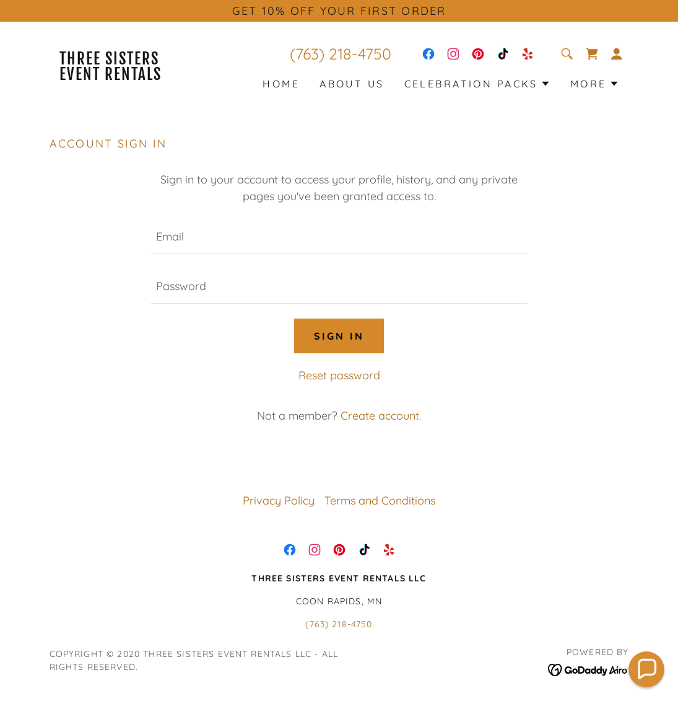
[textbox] (339, 236)
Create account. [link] (381, 415)
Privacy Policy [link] (279, 500)
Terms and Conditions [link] (379, 500)
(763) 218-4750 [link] (340, 53)
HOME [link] (281, 83)
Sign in (339, 336)
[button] (616, 54)
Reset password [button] (339, 375)
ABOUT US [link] (351, 83)
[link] (122, 76)
